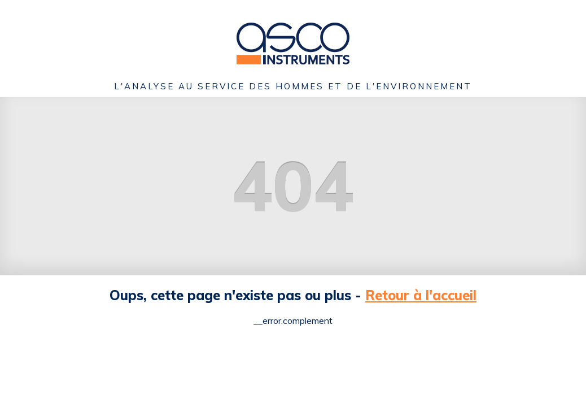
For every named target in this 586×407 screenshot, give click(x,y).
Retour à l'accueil (420, 295)
